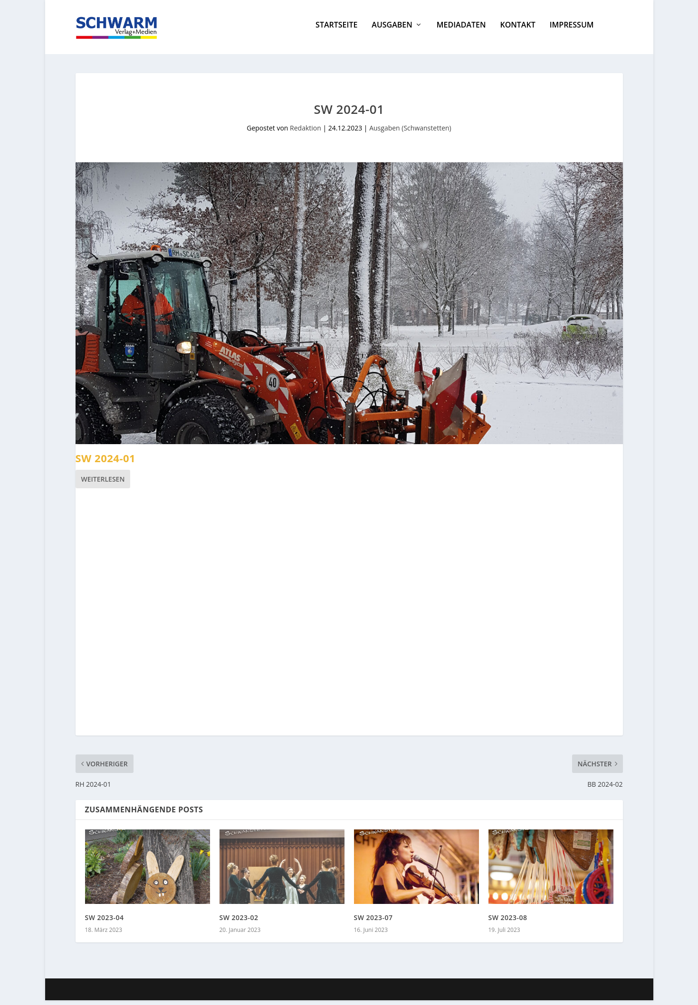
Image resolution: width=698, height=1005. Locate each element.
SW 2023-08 (507, 922)
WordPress (247, 994)
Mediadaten (461, 30)
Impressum (572, 30)
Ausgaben (392, 30)
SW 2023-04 (104, 922)
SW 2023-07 (373, 922)
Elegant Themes (146, 994)
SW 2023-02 (239, 922)
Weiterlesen (103, 483)
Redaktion (305, 132)
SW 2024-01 (106, 463)
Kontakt (517, 30)
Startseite (336, 30)
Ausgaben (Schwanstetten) (410, 132)
